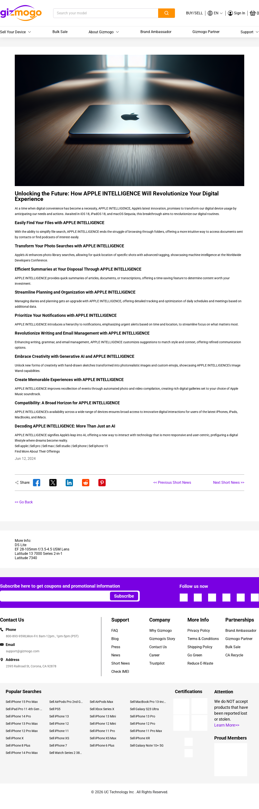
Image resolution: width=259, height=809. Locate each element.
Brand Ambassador (155, 32)
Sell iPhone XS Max (103, 738)
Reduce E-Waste (200, 663)
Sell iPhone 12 (59, 723)
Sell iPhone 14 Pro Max (22, 753)
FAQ (114, 630)
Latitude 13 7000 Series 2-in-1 (38, 553)
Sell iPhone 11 (59, 731)
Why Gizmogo (160, 630)
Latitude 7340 (26, 558)
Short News (120, 663)
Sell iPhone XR (140, 738)
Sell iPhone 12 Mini (103, 723)
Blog (115, 639)
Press (115, 647)
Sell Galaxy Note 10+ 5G (147, 745)
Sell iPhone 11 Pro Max (146, 731)
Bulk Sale (59, 32)
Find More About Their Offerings (37, 451)
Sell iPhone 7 (58, 745)
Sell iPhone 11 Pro (102, 731)
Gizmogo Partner (205, 32)
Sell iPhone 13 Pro (142, 716)
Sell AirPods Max (101, 702)
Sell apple (21, 446)
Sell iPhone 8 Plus (18, 745)
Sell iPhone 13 (59, 716)
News (115, 655)
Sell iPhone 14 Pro (18, 716)
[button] (215, 13)
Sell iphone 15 (98, 446)
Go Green (194, 655)
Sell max (48, 446)
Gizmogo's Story (162, 639)
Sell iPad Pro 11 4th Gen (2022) (24, 709)
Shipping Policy (199, 647)
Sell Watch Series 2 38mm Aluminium (66, 753)
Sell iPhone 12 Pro (142, 723)
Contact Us (158, 647)
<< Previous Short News (172, 482)
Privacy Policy (198, 630)
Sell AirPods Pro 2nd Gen (66, 702)
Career (154, 655)
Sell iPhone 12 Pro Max (22, 731)
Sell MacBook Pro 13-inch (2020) (148, 702)
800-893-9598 (16, 636)
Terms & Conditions (203, 639)
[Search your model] (98, 13)
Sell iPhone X (15, 738)
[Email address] (53, 596)
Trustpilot (156, 663)
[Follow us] (183, 597)
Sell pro (35, 446)
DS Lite (20, 545)
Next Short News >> (228, 482)
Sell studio (63, 446)
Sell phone (79, 446)
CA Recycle (234, 655)
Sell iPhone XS (59, 738)
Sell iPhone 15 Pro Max (22, 702)
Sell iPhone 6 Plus (102, 745)
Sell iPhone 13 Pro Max (22, 723)
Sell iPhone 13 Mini (103, 716)
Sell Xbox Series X (102, 709)
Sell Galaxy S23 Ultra (144, 709)
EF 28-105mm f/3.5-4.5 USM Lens (42, 549)
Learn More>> (226, 725)
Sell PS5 (54, 709)
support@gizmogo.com (22, 651)
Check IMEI (120, 671)
